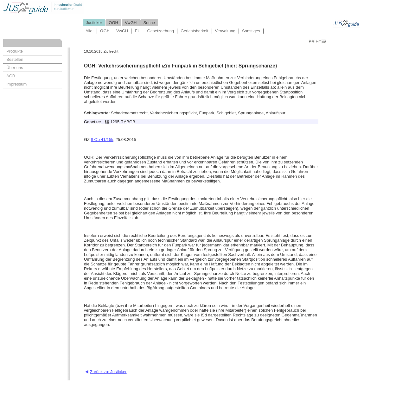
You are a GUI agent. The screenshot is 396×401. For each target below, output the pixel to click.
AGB (10, 75)
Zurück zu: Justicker (108, 371)
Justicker (94, 22)
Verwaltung (225, 31)
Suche (149, 22)
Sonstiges (251, 31)
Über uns (14, 67)
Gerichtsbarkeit (194, 31)
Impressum (16, 84)
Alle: (89, 31)
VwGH (131, 22)
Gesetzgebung (160, 31)
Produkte (14, 51)
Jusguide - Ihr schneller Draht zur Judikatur (63, 8)
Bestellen (14, 59)
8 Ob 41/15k (102, 139)
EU (137, 31)
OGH (113, 22)
